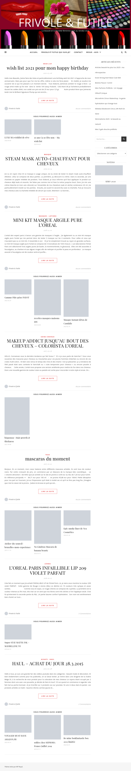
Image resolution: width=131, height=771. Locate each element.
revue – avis (92, 52)
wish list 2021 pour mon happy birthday (48, 68)
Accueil (34, 52)
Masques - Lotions (48, 216)
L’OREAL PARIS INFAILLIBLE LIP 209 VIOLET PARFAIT (47, 570)
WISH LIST (47, 64)
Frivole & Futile (66, 22)
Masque (47, 154)
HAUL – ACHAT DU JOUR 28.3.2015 (47, 663)
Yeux (47, 455)
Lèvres (48, 564)
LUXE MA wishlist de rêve (17, 137)
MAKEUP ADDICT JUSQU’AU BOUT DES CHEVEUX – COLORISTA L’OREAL (47, 343)
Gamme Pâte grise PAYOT (17, 297)
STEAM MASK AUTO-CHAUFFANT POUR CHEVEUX (47, 160)
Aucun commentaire (83, 108)
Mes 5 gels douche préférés (106, 129)
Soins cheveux (48, 337)
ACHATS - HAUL (47, 659)
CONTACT (78, 52)
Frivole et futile (14, 386)
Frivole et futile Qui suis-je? (55, 52)
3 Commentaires (84, 613)
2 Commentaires (84, 704)
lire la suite (47, 100)
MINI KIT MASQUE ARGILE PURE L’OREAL (47, 222)
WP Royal (19, 767)
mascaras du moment (47, 459)
